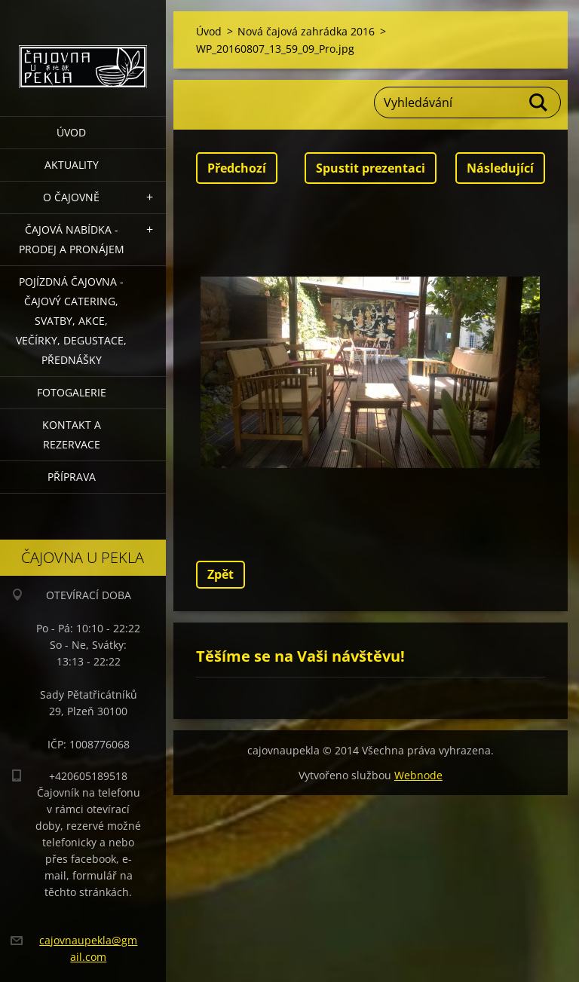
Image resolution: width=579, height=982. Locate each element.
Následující (500, 168)
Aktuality (71, 165)
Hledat (539, 102)
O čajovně (71, 197)
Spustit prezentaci (370, 168)
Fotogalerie (71, 392)
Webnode (418, 775)
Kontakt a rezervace (71, 434)
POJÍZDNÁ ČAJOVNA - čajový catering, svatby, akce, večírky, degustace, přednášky (71, 320)
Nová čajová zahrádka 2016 (306, 31)
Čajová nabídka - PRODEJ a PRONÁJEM (71, 239)
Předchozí (236, 168)
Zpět (220, 574)
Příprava (71, 477)
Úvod (71, 132)
